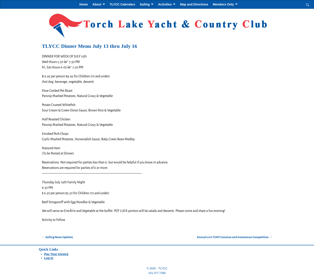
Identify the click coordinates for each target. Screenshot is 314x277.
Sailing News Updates (57, 237)
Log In (48, 258)
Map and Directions (194, 4)
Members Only (223, 4)
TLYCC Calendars (122, 4)
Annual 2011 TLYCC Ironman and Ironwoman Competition (234, 237)
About (96, 4)
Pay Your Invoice (56, 254)
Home (83, 4)
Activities (165, 4)
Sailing (145, 4)
